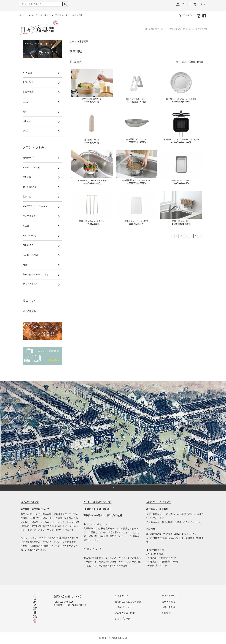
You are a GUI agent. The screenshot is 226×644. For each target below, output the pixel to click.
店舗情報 (166, 613)
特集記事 (76, 15)
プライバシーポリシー (126, 607)
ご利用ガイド (121, 596)
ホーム (22, 15)
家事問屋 (83, 41)
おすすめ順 (181, 61)
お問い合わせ (186, 15)
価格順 (192, 61)
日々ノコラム (29, 311)
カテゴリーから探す (37, 15)
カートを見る (168, 601)
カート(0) (199, 4)
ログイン (182, 4)
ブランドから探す (59, 15)
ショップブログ (122, 618)
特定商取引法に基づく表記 (128, 601)
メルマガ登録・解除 (125, 613)
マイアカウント (169, 596)
